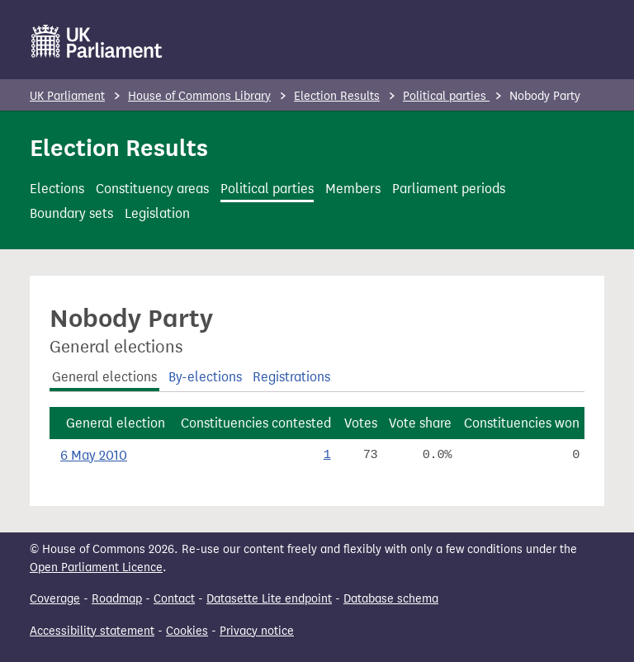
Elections (57, 188)
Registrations (291, 377)
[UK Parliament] (97, 41)
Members (353, 188)
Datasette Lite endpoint (269, 599)
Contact (174, 599)
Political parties (446, 96)
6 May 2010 (93, 455)
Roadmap (117, 599)
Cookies (187, 631)
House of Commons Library (199, 96)
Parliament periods (448, 188)
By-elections (205, 377)
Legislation (157, 213)
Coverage (55, 599)
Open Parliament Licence (96, 567)
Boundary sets (71, 213)
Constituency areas (152, 188)
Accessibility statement (92, 631)
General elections (104, 377)
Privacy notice (257, 631)
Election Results (337, 96)
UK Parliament (67, 96)
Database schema (390, 599)
